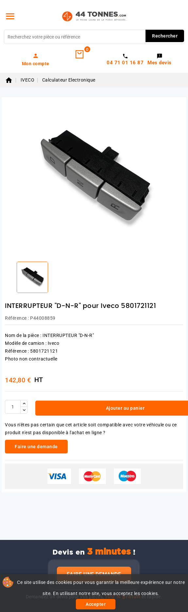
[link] (35, 59)
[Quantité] (13, 407)
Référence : (17, 318)
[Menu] (10, 16)
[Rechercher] (94, 37)
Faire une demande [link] (36, 446)
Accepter (96, 604)
